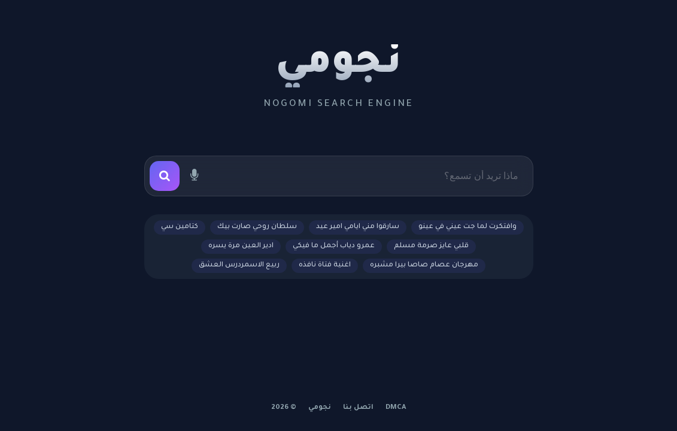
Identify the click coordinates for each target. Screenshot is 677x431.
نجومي (338, 65)
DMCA (395, 408)
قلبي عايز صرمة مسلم (431, 246)
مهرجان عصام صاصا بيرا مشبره (424, 265)
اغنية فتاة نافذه (325, 265)
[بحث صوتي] (195, 176)
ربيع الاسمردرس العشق (239, 265)
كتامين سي (179, 227)
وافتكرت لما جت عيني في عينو (467, 227)
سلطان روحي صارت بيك (257, 227)
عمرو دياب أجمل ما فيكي (334, 246)
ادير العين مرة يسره (241, 246)
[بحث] (165, 176)
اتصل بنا (358, 408)
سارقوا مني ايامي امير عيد (357, 227)
